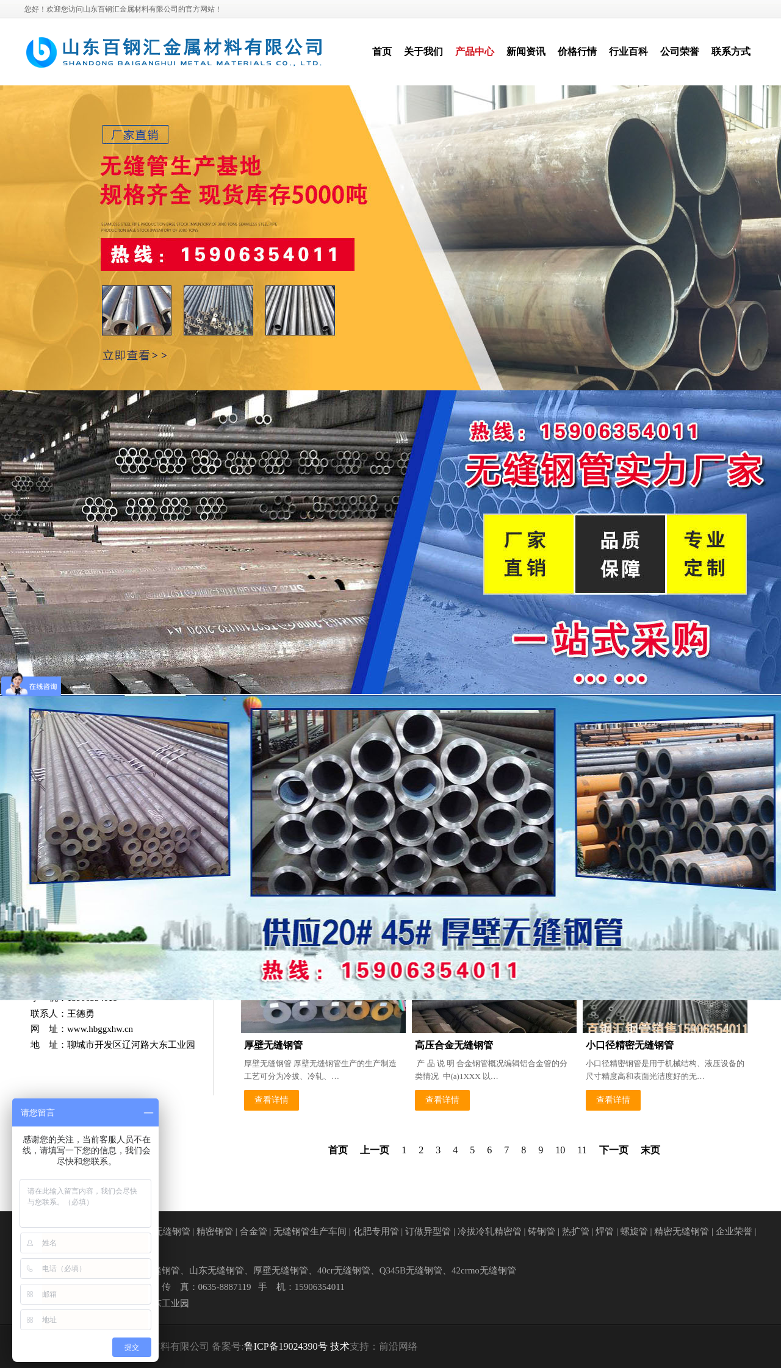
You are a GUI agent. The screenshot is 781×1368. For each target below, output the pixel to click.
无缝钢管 (172, 1231)
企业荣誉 (734, 1231)
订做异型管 (428, 1231)
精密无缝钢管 (681, 1231)
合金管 (253, 1231)
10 (560, 1150)
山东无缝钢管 (216, 1270)
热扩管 (575, 1231)
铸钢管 (541, 1231)
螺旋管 (634, 1231)
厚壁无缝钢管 (273, 1045)
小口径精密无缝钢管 (630, 1045)
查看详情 (271, 1100)
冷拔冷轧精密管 (490, 1231)
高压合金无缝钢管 (454, 1045)
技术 (340, 1346)
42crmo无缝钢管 (484, 1270)
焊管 (605, 1231)
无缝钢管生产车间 (310, 1231)
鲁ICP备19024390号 (286, 1346)
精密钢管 (214, 1231)
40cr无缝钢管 (343, 1270)
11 (581, 1150)
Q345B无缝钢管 (411, 1270)
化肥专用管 (376, 1231)
